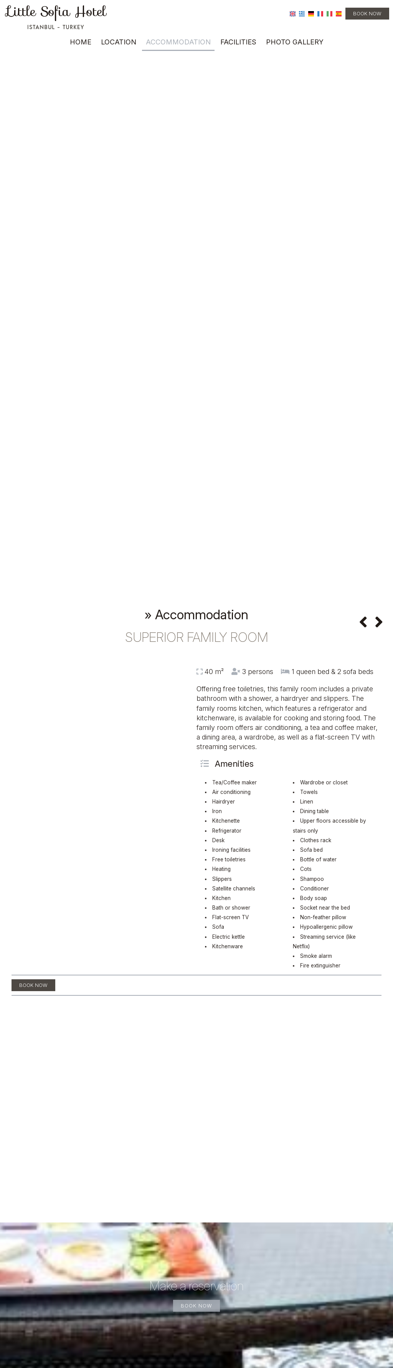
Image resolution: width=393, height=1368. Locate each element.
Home (80, 42)
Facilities (238, 42)
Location (118, 42)
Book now (367, 13)
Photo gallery (295, 42)
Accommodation (178, 42)
